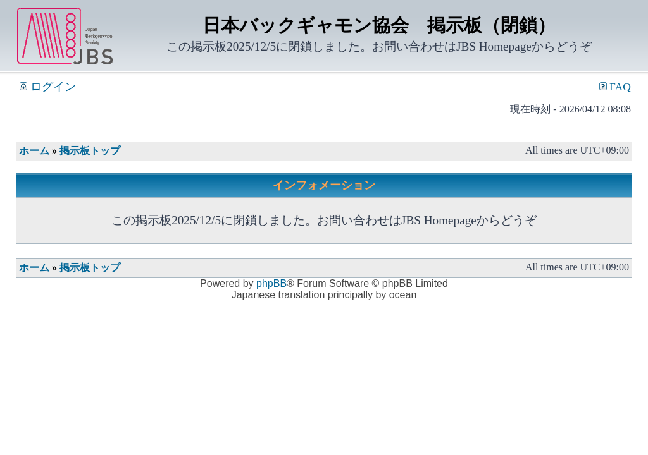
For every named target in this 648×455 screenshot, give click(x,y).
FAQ (615, 86)
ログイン (47, 86)
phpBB (271, 283)
